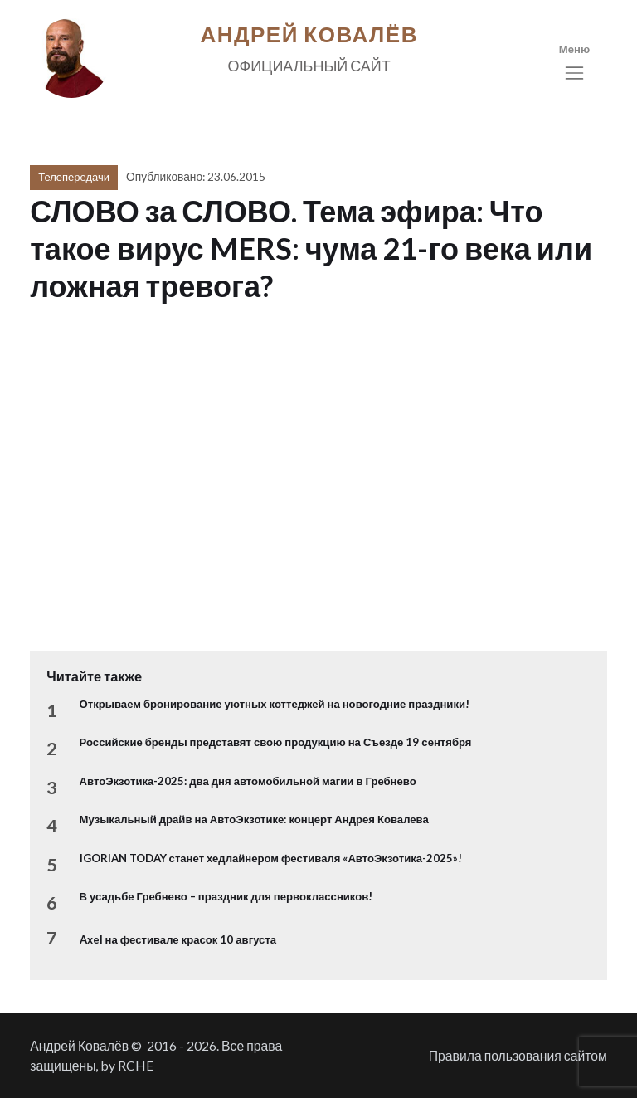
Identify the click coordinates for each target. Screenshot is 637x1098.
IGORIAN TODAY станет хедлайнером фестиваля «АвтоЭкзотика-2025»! (271, 858)
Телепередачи (73, 176)
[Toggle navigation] (574, 62)
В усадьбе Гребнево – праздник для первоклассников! (226, 896)
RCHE (135, 1065)
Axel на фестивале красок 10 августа (178, 939)
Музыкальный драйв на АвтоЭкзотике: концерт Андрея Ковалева (254, 819)
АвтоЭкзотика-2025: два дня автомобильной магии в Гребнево (248, 781)
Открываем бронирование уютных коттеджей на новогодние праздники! (274, 703)
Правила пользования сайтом (518, 1055)
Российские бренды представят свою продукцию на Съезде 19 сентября (276, 742)
